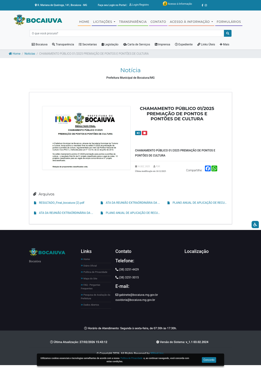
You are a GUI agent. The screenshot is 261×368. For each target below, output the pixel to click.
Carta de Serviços (136, 47)
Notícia (130, 73)
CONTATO (158, 23)
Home (84, 23)
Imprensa (162, 47)
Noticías (29, 56)
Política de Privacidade (94, 274)
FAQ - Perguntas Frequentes (90, 289)
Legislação (110, 47)
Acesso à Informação (177, 3)
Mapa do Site (89, 281)
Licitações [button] (103, 23)
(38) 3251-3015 (127, 280)
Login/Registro (139, 4)
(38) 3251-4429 (127, 272)
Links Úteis (206, 47)
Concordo (209, 359)
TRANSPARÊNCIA (133, 23)
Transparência (63, 47)
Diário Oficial (89, 268)
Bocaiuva (39, 47)
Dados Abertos (90, 307)
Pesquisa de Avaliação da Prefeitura (95, 299)
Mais (224, 47)
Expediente (184, 47)
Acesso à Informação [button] (190, 23)
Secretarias (88, 47)
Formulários (229, 23)
